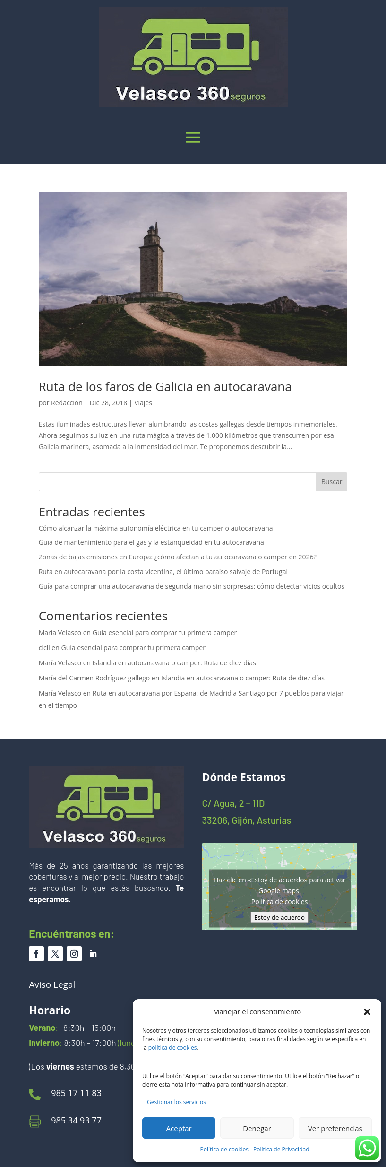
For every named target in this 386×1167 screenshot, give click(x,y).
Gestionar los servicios (176, 1102)
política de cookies (172, 1048)
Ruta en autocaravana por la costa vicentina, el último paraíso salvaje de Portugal (163, 571)
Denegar (257, 1128)
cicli (44, 647)
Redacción (67, 402)
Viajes (143, 402)
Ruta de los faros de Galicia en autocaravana (165, 386)
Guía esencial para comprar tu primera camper (165, 632)
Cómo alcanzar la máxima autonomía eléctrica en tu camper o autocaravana (156, 527)
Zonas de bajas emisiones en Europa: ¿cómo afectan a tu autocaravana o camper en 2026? (178, 556)
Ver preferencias (335, 1128)
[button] (367, 1012)
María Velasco (60, 632)
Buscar (332, 481)
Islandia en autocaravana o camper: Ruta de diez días (174, 662)
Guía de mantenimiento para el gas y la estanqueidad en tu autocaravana (151, 542)
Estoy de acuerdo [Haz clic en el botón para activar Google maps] (279, 917)
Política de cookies (224, 1149)
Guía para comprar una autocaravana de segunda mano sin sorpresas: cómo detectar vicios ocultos (192, 586)
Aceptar (179, 1128)
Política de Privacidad (281, 1149)
